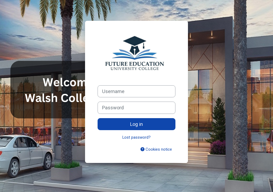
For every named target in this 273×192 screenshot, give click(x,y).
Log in (136, 124)
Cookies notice (156, 149)
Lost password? (136, 137)
